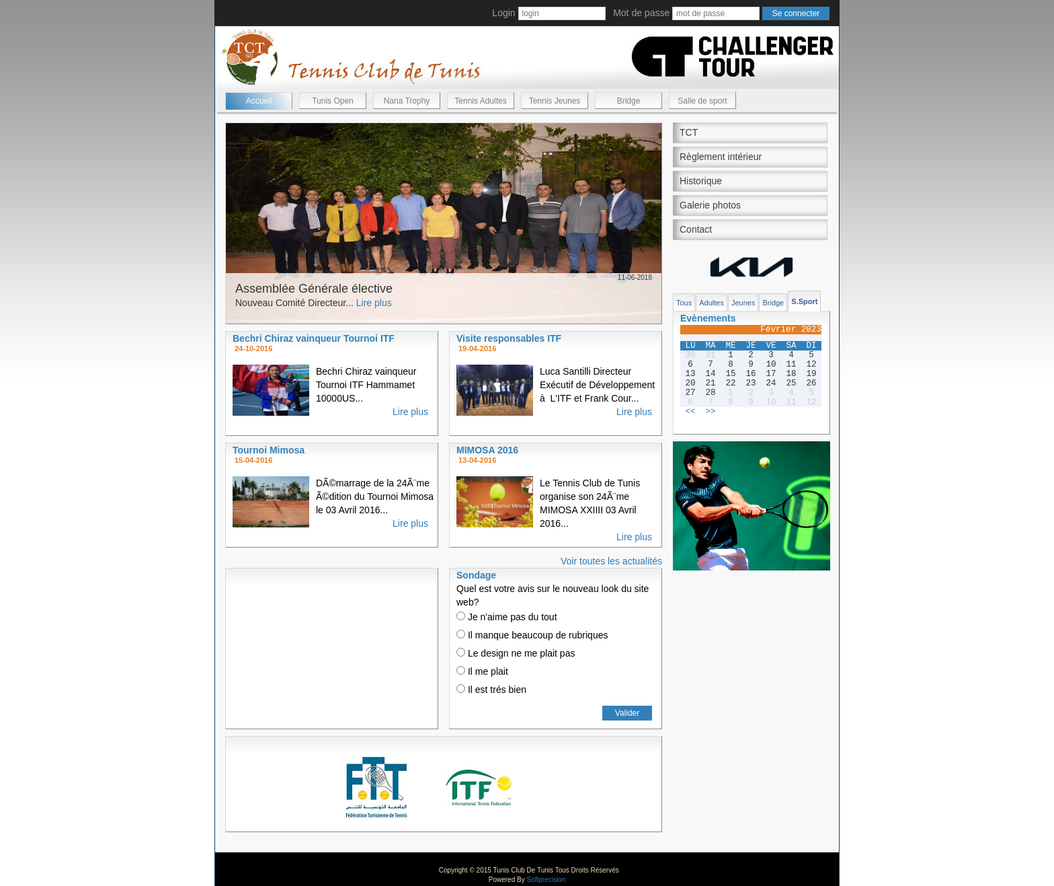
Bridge (629, 101)
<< (690, 411)
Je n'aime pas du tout (506, 617)
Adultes (711, 303)
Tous (684, 303)
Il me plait (482, 671)
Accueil (259, 101)
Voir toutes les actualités (611, 561)
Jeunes (743, 303)
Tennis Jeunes (555, 101)
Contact (696, 229)
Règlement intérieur (721, 156)
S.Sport (804, 301)
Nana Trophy (407, 101)
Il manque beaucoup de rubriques (532, 635)
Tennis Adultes (480, 101)
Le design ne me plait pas (515, 653)
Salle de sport (702, 101)
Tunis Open (333, 101)
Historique (701, 181)
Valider (627, 713)
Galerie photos (710, 205)
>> (710, 411)
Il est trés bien (491, 689)
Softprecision (545, 879)
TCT (689, 132)
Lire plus (374, 302)
